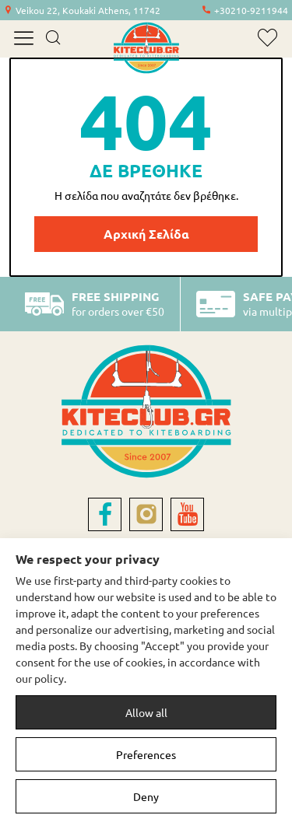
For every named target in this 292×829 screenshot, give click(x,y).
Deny (146, 796)
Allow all (146, 712)
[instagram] (146, 514)
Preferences (146, 754)
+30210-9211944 (251, 10)
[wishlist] (267, 37)
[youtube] (187, 514)
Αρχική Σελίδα (146, 234)
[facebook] (104, 514)
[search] (52, 39)
